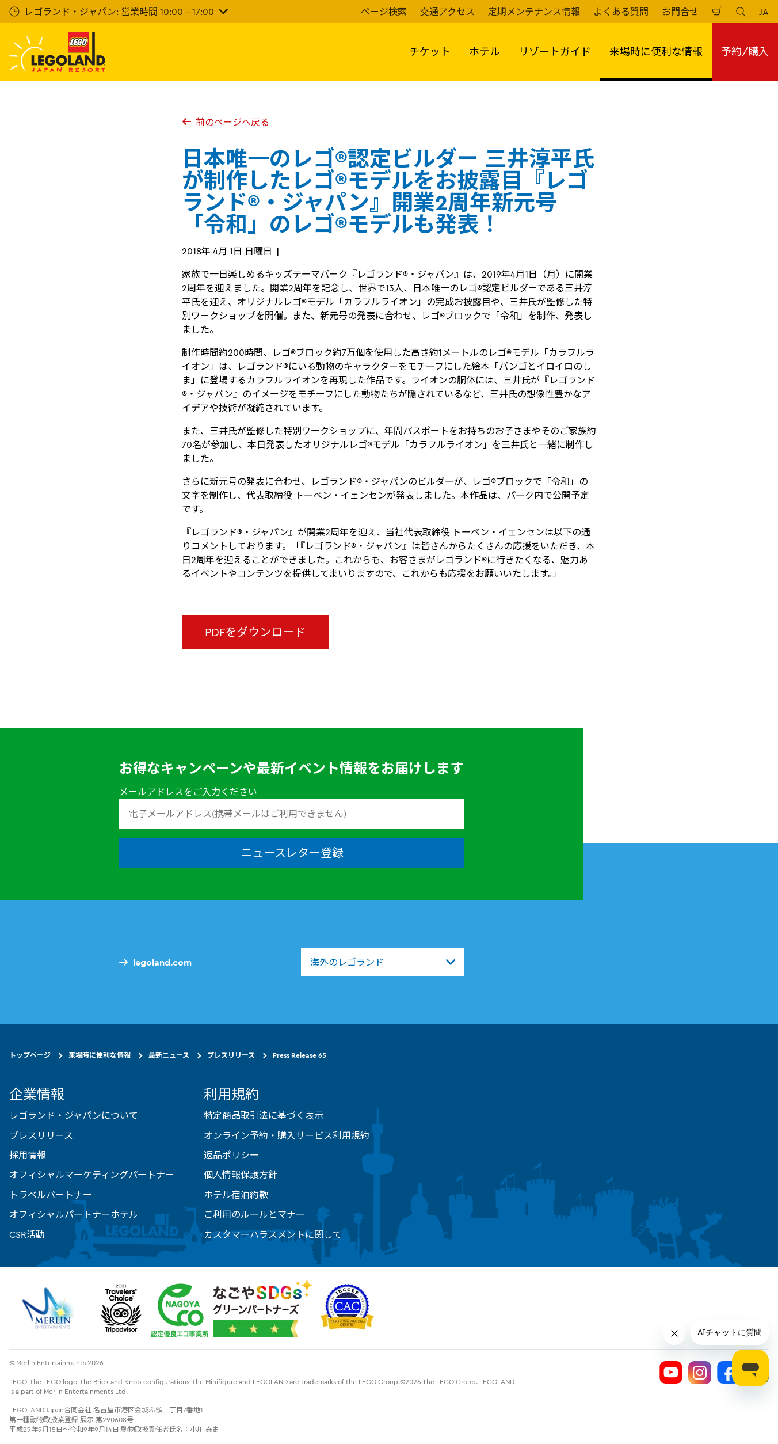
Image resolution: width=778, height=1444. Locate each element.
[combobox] (382, 962)
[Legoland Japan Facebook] (728, 1372)
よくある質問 (621, 11)
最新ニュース (168, 1055)
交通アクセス (447, 11)
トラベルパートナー (50, 1194)
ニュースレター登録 (292, 852)
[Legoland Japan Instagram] (699, 1372)
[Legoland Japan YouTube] (670, 1372)
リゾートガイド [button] (554, 51)
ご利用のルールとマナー (254, 1214)
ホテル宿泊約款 (236, 1194)
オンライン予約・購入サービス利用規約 (286, 1135)
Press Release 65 (299, 1055)
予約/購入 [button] (745, 51)
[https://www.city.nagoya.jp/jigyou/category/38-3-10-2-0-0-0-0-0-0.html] (231, 1308)
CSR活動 (27, 1234)
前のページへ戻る (225, 122)
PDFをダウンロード (255, 632)
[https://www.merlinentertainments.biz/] (49, 1308)
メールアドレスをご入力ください (188, 791)
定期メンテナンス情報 (534, 11)
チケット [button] (430, 51)
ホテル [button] (484, 51)
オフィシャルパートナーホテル (73, 1214)
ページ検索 (384, 11)
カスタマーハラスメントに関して (273, 1234)
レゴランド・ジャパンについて (73, 1115)
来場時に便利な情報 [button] (656, 51)
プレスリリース (231, 1055)
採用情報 (27, 1155)
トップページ (30, 1055)
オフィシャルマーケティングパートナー (91, 1174)
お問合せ (680, 11)
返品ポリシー (231, 1155)
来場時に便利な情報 (99, 1055)
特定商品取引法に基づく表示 (263, 1115)
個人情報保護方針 (240, 1174)
